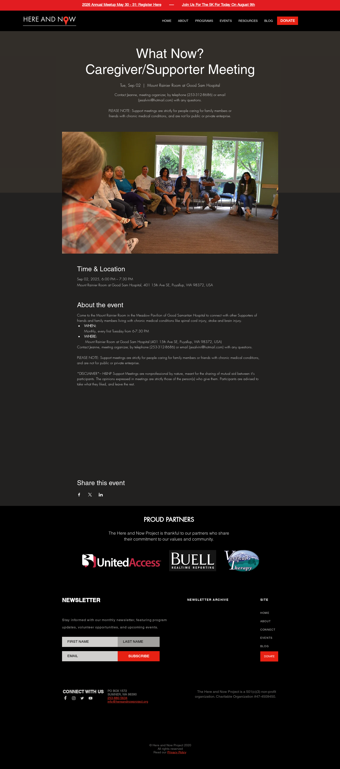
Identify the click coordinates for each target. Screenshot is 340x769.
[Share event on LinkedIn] (101, 494)
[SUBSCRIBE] (139, 656)
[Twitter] (82, 698)
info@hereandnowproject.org (128, 701)
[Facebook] (65, 698)
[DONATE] (287, 21)
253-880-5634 (117, 698)
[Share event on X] (90, 494)
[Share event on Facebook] (79, 494)
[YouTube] (90, 698)
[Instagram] (73, 698)
